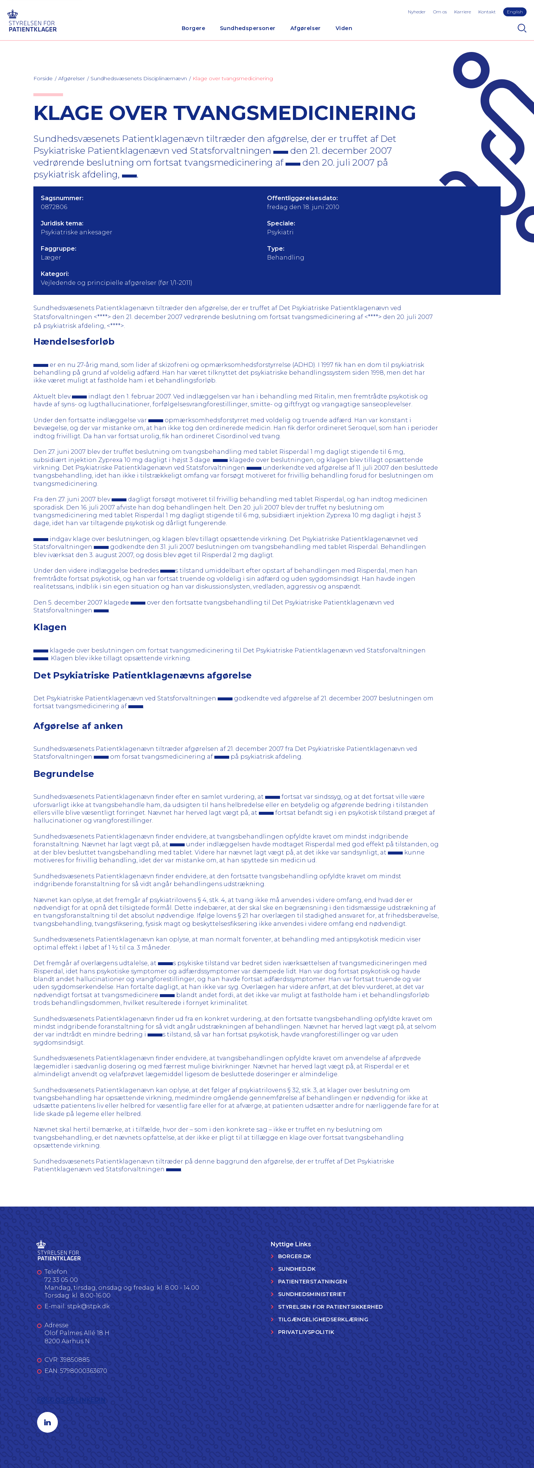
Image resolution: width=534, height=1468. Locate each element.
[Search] (522, 28)
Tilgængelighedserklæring (323, 1319)
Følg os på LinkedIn (71, 1399)
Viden (344, 28)
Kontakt (487, 11)
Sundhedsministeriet (312, 1294)
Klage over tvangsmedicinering (232, 78)
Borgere (193, 28)
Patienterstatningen (312, 1281)
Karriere (462, 11)
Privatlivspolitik (306, 1332)
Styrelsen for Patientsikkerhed (330, 1306)
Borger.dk (295, 1256)
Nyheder (417, 11)
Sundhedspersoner (248, 28)
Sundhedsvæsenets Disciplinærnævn (138, 78)
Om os (440, 11)
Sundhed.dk (297, 1269)
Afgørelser (305, 28)
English (515, 11)
